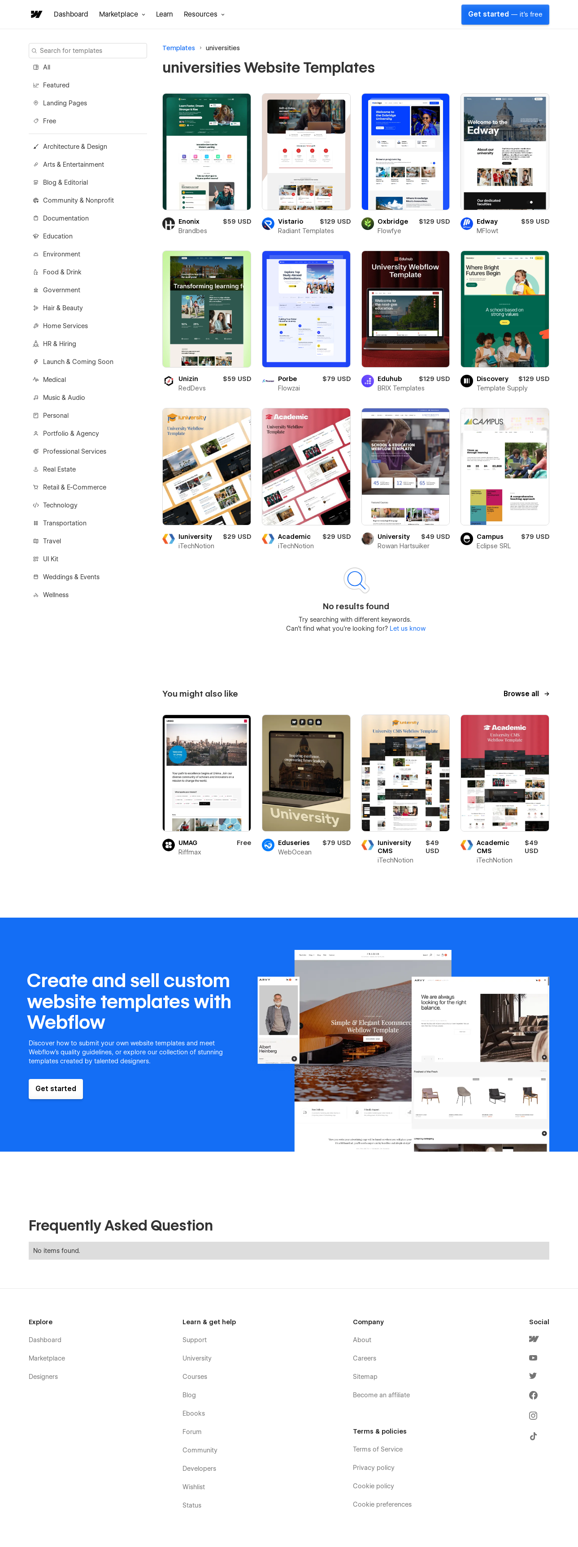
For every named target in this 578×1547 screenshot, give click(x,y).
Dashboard (71, 14)
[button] (122, 14)
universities (223, 48)
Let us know (407, 628)
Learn (164, 14)
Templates (178, 48)
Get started (505, 14)
